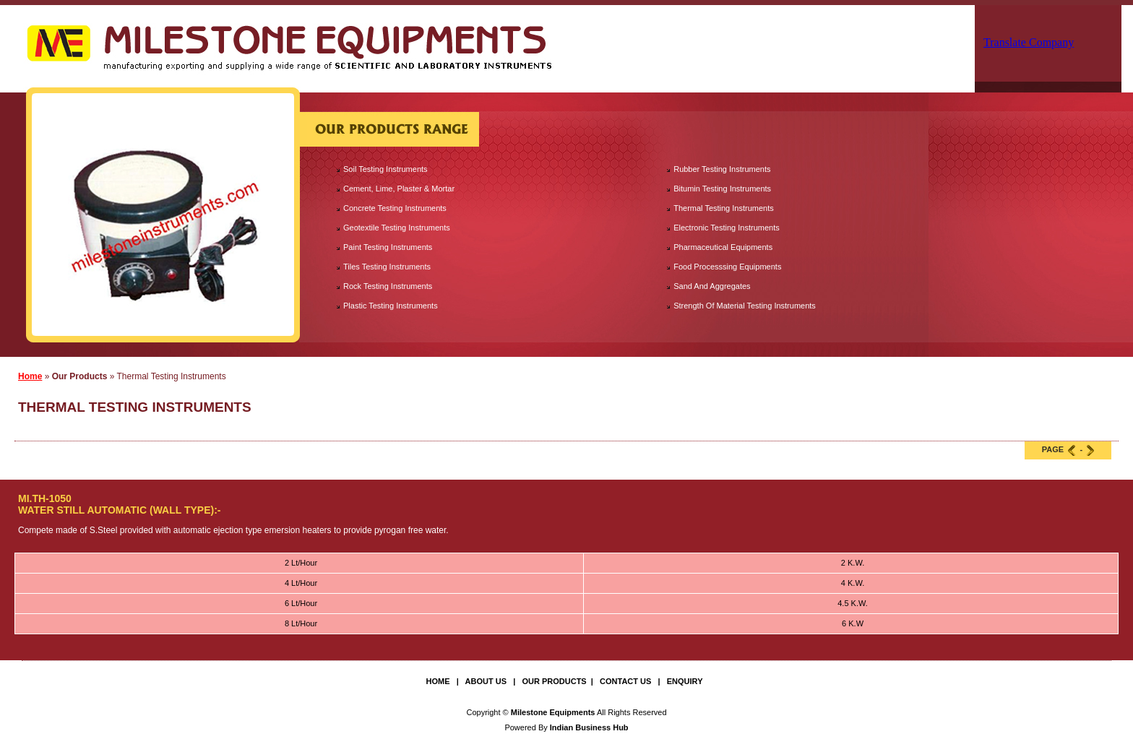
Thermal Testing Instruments (723, 208)
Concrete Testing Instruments (395, 208)
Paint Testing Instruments (387, 247)
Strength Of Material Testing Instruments (744, 305)
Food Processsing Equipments (727, 266)
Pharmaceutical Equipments (722, 247)
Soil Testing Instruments (385, 169)
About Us (486, 681)
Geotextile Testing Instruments (396, 227)
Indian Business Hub (589, 727)
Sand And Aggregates (711, 286)
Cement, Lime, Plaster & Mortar (399, 188)
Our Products (554, 681)
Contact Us (625, 681)
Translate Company (1028, 42)
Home (30, 376)
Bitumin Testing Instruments (722, 188)
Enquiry (685, 681)
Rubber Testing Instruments (721, 169)
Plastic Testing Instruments (390, 305)
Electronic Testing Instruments (726, 227)
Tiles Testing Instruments (387, 266)
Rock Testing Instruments (387, 286)
